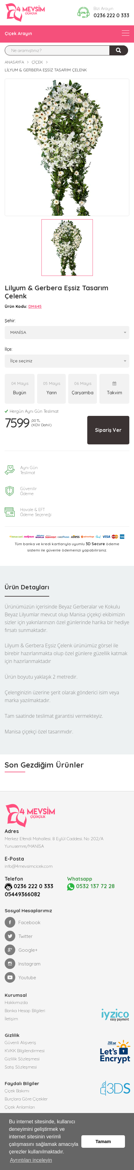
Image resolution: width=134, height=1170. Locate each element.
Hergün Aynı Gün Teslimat (32, 411)
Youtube (20, 976)
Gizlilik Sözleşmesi (22, 1058)
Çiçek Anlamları (20, 1106)
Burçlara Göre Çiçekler (26, 1098)
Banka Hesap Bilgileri (25, 1010)
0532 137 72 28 (87, 886)
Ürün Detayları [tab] (27, 587)
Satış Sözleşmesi (21, 1066)
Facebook (23, 921)
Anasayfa (14, 62)
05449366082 (22, 893)
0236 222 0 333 (111, 15)
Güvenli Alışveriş (20, 1042)
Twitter (19, 935)
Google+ (21, 949)
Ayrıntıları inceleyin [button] (31, 1160)
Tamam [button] (103, 1141)
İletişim (11, 1018)
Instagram (23, 963)
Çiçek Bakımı (17, 1090)
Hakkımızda (16, 1002)
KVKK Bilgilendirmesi (25, 1050)
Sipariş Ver (108, 430)
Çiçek (37, 62)
